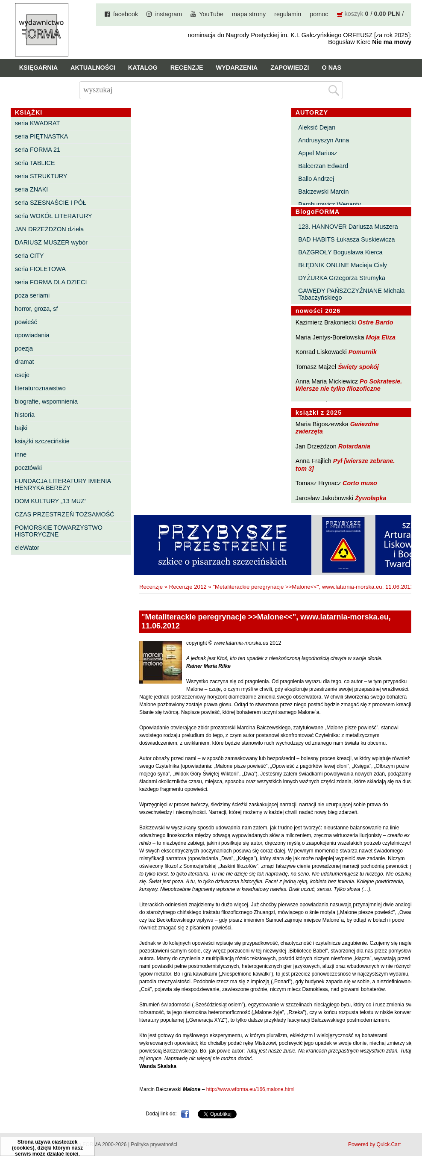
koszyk (354, 13)
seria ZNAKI (31, 189)
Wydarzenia (237, 67)
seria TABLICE (35, 162)
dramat (24, 361)
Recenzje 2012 (188, 587)
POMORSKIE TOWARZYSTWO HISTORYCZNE (59, 531)
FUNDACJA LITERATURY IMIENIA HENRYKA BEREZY (63, 484)
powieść (26, 321)
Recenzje (186, 67)
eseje (22, 375)
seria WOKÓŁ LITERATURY (53, 215)
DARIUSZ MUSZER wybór (51, 242)
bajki (21, 428)
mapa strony (249, 14)
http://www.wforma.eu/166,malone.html (250, 1089)
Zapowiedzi (289, 67)
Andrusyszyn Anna (323, 140)
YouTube (211, 14)
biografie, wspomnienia (46, 401)
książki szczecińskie (42, 441)
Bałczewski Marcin (323, 191)
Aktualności (92, 67)
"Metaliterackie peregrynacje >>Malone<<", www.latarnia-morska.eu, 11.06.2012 (313, 587)
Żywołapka (371, 498)
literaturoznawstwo (40, 388)
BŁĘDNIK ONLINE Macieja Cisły (342, 265)
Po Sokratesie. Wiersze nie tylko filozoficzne (349, 385)
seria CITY (29, 255)
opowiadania (32, 335)
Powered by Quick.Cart (374, 1144)
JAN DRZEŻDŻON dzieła (49, 229)
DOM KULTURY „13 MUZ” (51, 501)
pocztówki (28, 467)
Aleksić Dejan (316, 127)
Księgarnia (38, 67)
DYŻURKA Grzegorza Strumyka (341, 277)
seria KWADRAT (37, 123)
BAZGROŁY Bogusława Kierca (340, 252)
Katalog (143, 67)
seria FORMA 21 (37, 149)
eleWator (27, 547)
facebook (125, 14)
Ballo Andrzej (316, 178)
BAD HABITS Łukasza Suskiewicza (346, 239)
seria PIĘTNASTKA (41, 136)
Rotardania (354, 446)
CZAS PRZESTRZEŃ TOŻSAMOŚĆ (64, 514)
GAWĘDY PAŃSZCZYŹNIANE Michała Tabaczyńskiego (351, 294)
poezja (24, 348)
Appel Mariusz (317, 153)
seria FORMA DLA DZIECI (51, 282)
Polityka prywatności (154, 1144)
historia (25, 414)
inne (20, 454)
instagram (168, 14)
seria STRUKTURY (41, 176)
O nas (331, 67)
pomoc (319, 14)
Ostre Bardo (375, 322)
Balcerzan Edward (323, 165)
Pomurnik (363, 351)
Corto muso (360, 483)
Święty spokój (358, 366)
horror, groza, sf (36, 308)
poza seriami (32, 295)
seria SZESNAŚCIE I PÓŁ (50, 202)
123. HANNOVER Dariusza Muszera (348, 226)
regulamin (287, 14)
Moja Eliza (381, 337)
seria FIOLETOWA (40, 268)
